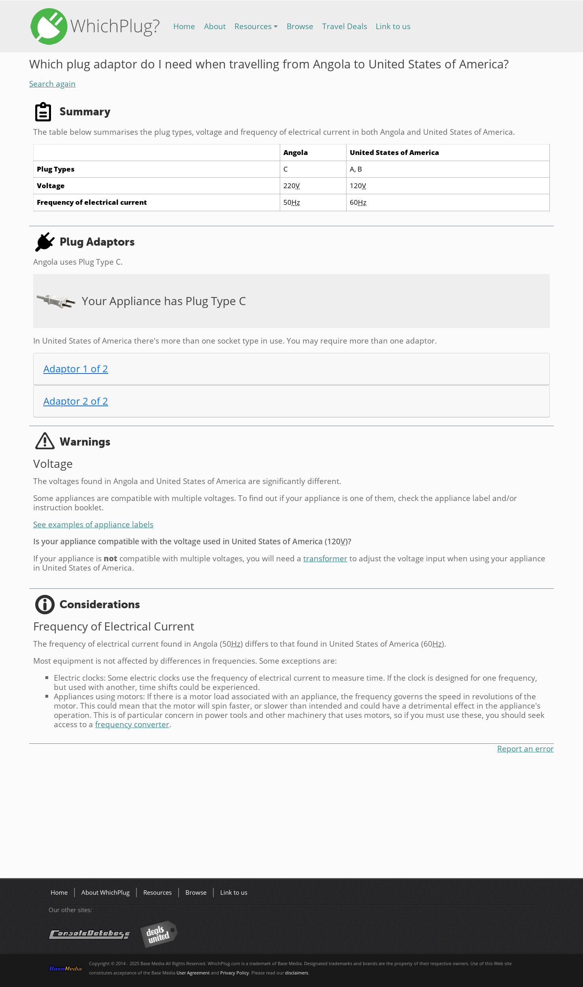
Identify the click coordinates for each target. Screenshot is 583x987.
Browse (300, 26)
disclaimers (296, 973)
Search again (52, 83)
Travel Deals (344, 26)
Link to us (393, 26)
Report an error (525, 748)
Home (184, 26)
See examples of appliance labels (93, 524)
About (215, 26)
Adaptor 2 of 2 (75, 401)
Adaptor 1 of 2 (75, 368)
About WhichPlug (105, 892)
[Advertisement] (272, 817)
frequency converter (132, 724)
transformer (325, 558)
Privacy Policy (234, 973)
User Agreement (193, 973)
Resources (253, 26)
